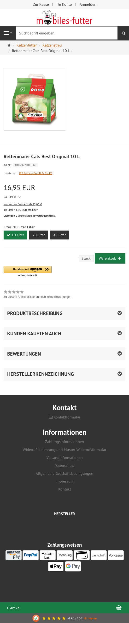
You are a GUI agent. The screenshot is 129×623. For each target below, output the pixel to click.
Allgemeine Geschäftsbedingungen (64, 473)
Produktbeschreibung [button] (35, 313)
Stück (86, 258)
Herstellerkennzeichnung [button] (40, 374)
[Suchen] (123, 33)
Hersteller (64, 514)
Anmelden (88, 4)
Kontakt (64, 489)
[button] (28, 271)
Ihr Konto (64, 4)
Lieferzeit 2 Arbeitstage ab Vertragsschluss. (30, 216)
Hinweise (90, 618)
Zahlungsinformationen (64, 441)
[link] (37, 295)
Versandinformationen (65, 457)
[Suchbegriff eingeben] (67, 33)
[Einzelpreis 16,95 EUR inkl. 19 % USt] (64, 191)
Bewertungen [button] (24, 354)
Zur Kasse (41, 4)
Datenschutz (64, 465)
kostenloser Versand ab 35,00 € (23, 204)
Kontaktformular (64, 417)
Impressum (64, 481)
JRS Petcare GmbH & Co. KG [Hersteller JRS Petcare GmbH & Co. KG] (35, 173)
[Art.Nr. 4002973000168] (64, 164)
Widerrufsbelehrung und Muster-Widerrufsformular (64, 449)
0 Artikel (14, 607)
